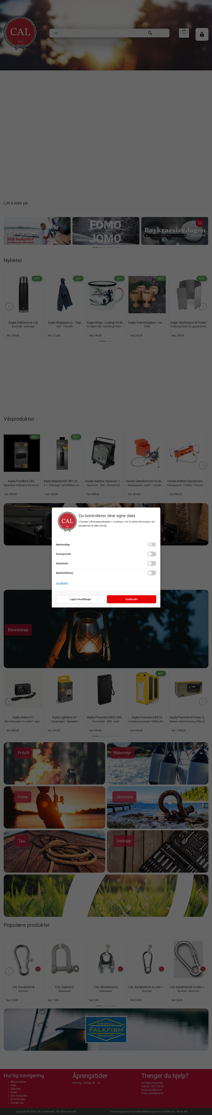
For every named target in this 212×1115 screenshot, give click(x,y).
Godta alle (131, 599)
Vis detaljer (62, 583)
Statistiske (62, 563)
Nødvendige (63, 544)
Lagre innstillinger (80, 599)
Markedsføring (64, 572)
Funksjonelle (63, 554)
